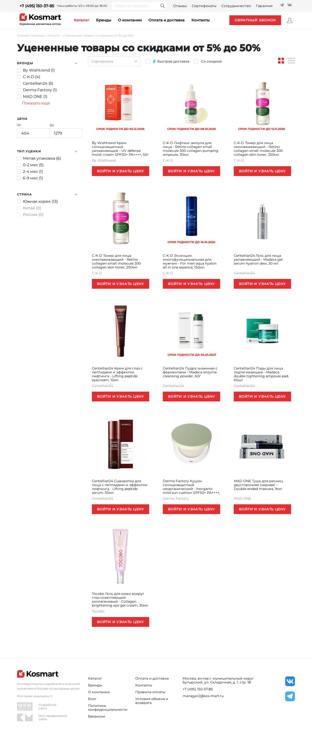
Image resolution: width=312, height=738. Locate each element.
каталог (81, 20)
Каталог (54, 35)
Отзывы (180, 6)
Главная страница (30, 35)
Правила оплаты (150, 692)
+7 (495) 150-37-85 (37, 6)
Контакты (143, 685)
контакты (200, 20)
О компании (130, 20)
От (33, 130)
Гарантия (264, 6)
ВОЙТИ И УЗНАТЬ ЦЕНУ (120, 171)
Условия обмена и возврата (151, 701)
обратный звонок (255, 20)
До (66, 130)
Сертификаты (204, 6)
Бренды (103, 20)
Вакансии (96, 716)
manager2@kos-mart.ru (203, 696)
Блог (92, 699)
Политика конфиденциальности (107, 707)
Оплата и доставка (166, 20)
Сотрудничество (236, 6)
